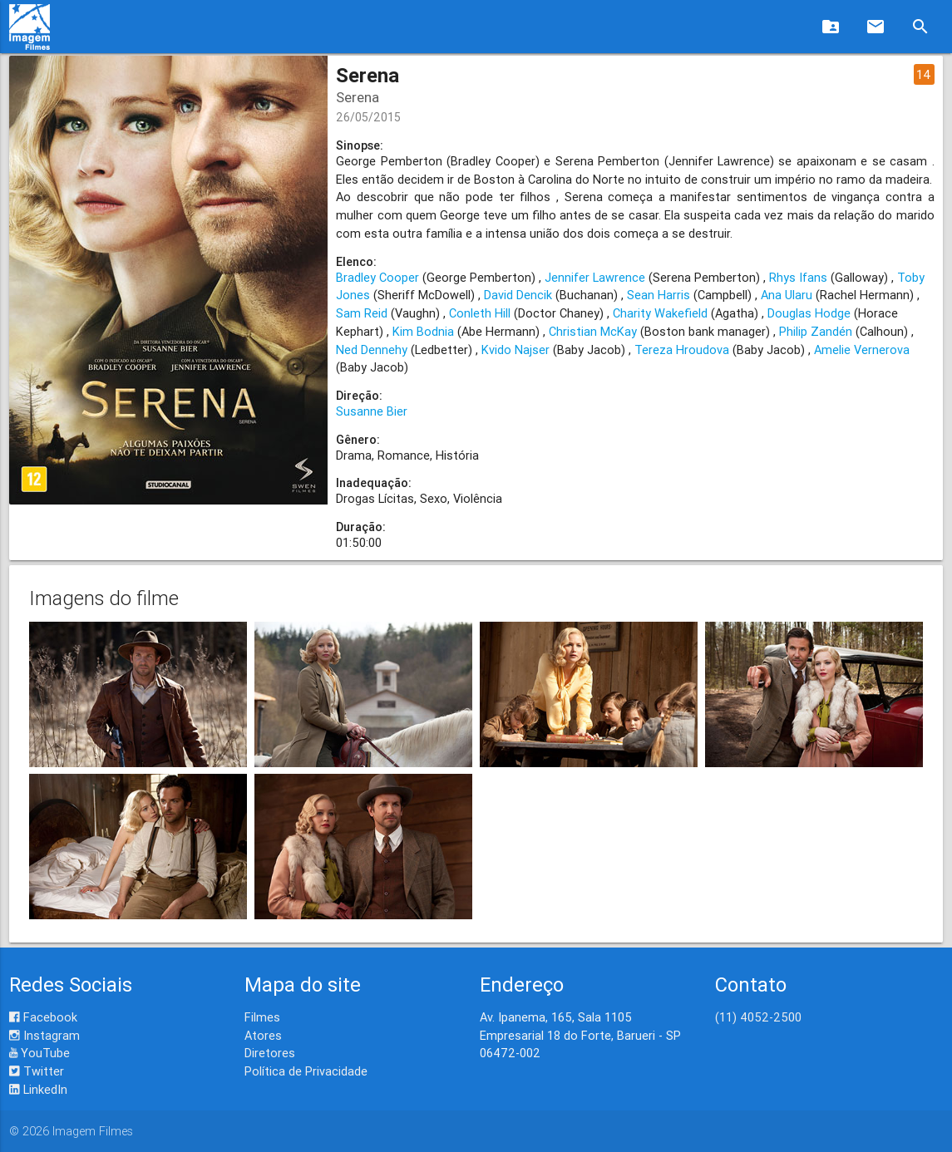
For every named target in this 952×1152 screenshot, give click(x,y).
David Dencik (518, 295)
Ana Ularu (786, 295)
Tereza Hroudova (681, 349)
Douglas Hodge (809, 313)
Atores (263, 1035)
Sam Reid (361, 313)
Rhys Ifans (798, 277)
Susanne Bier (371, 411)
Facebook (43, 1017)
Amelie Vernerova (862, 349)
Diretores (269, 1053)
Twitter (36, 1071)
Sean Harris (658, 295)
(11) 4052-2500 (758, 1017)
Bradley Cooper (377, 277)
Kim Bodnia (423, 331)
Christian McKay (593, 331)
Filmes (262, 1017)
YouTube (39, 1053)
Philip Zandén (815, 331)
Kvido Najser (515, 349)
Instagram (44, 1035)
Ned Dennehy (371, 349)
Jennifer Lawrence (595, 277)
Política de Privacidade (305, 1071)
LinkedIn (38, 1089)
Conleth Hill (480, 313)
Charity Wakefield (660, 313)
